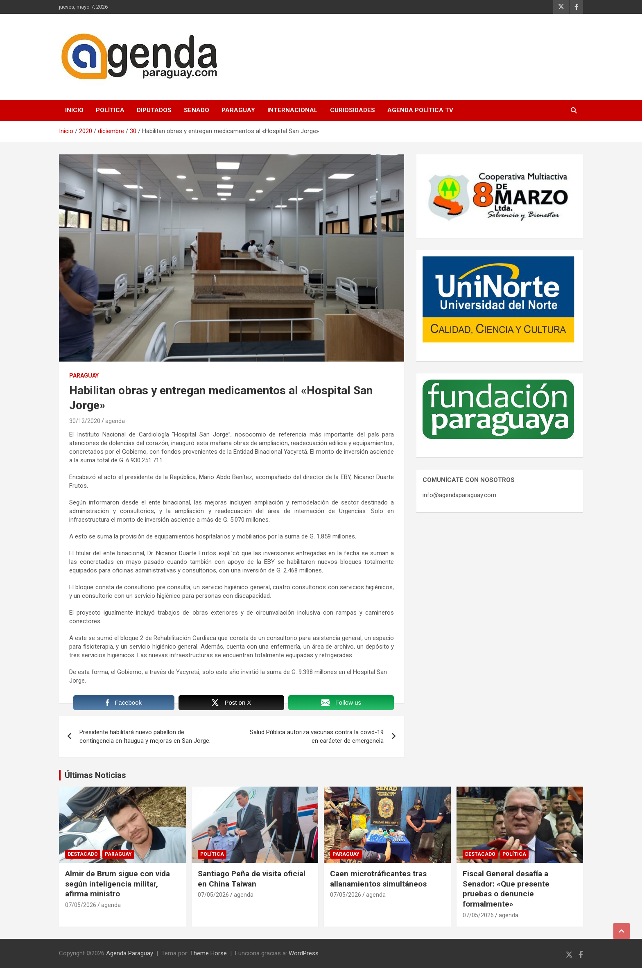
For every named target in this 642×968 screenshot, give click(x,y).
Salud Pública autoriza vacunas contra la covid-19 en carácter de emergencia (317, 736)
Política (110, 110)
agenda (115, 421)
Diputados (154, 110)
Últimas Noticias (95, 775)
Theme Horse (208, 953)
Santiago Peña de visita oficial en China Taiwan (251, 879)
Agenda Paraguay (129, 953)
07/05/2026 (80, 905)
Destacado (83, 854)
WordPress (304, 953)
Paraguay (238, 110)
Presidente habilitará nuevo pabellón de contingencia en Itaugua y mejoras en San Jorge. (144, 736)
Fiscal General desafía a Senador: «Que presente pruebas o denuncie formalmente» (506, 889)
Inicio (74, 110)
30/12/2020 (84, 421)
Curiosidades (352, 110)
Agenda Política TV (420, 110)
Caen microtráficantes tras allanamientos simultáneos (378, 879)
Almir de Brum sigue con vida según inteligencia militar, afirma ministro (117, 883)
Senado (196, 110)
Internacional (292, 110)
